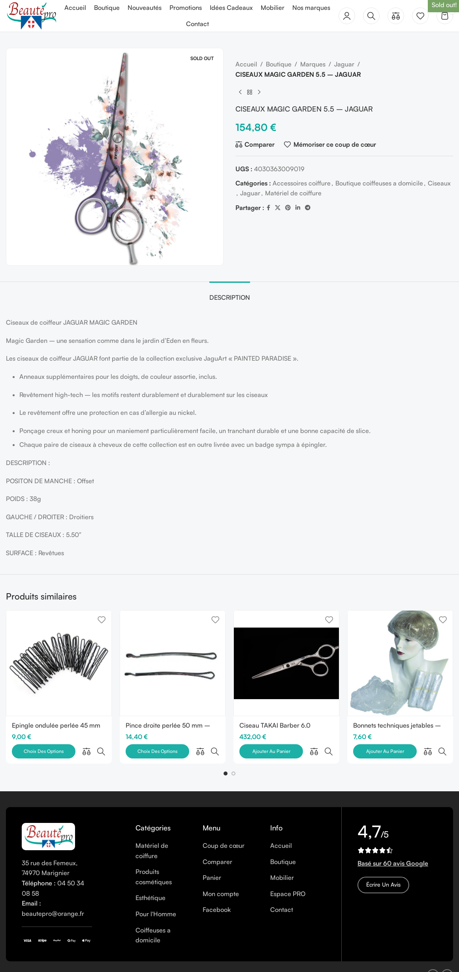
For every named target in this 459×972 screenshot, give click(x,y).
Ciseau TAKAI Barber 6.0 (274, 725)
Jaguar (344, 64)
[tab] (229, 294)
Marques (312, 64)
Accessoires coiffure (302, 183)
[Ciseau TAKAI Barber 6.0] (286, 663)
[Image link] (48, 819)
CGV (179, 958)
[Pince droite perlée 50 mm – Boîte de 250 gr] (172, 663)
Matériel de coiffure (293, 193)
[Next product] (259, 92)
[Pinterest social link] (288, 207)
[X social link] (278, 207)
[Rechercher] (371, 16)
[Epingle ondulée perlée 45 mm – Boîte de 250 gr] (58, 663)
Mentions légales (81, 958)
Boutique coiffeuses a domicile (379, 183)
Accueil (246, 64)
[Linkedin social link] (298, 207)
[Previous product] (240, 92)
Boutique (279, 64)
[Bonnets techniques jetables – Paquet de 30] (400, 663)
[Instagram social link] (447, 958)
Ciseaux (439, 183)
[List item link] (163, 834)
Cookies (121, 958)
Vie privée (152, 958)
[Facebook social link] (268, 207)
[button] (226, 757)
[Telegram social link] (308, 207)
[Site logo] (31, 15)
